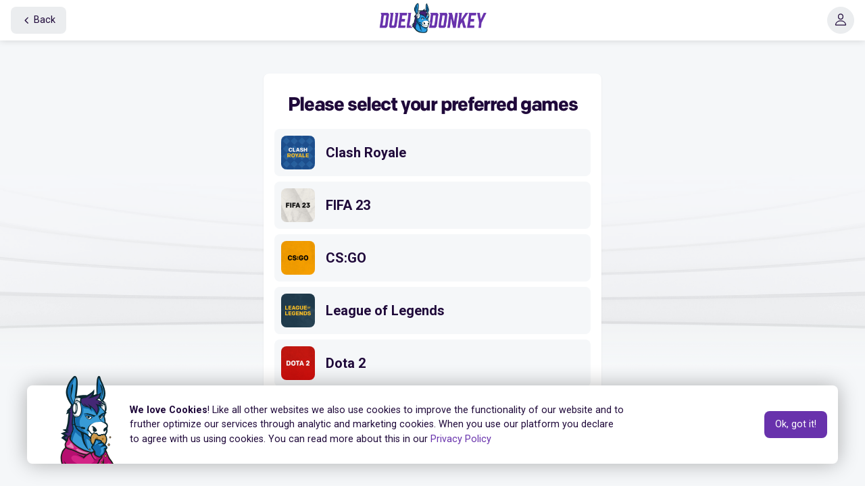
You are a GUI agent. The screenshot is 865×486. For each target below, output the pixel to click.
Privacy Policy (460, 439)
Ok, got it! (795, 424)
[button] (840, 20)
